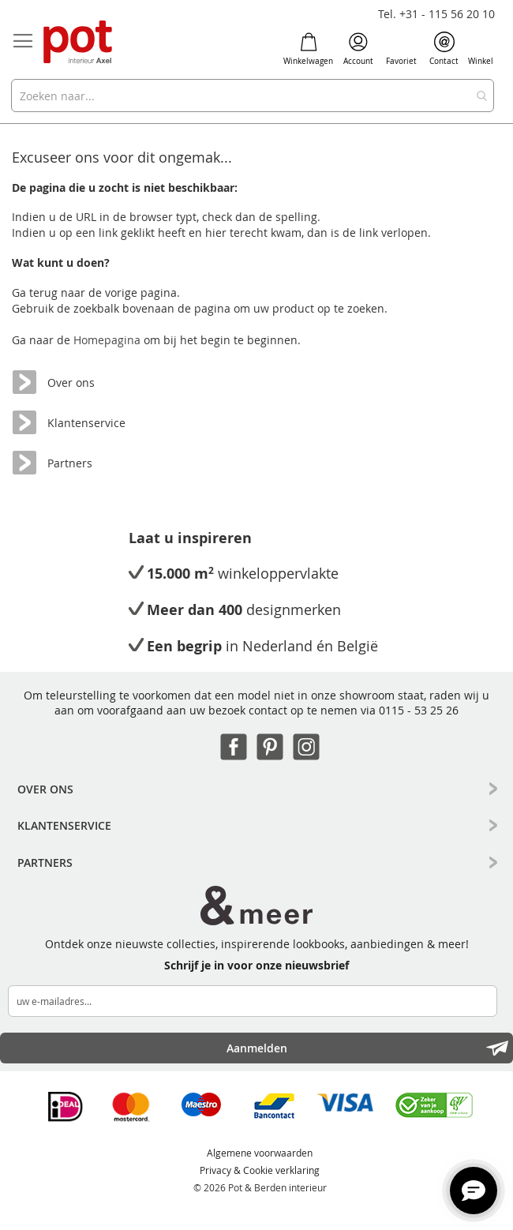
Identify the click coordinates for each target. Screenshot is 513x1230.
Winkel (480, 49)
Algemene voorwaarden (260, 1152)
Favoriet (401, 49)
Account (358, 49)
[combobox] (252, 95)
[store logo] (78, 43)
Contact (444, 49)
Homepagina (108, 339)
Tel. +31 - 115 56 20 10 (436, 13)
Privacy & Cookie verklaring (260, 1170)
